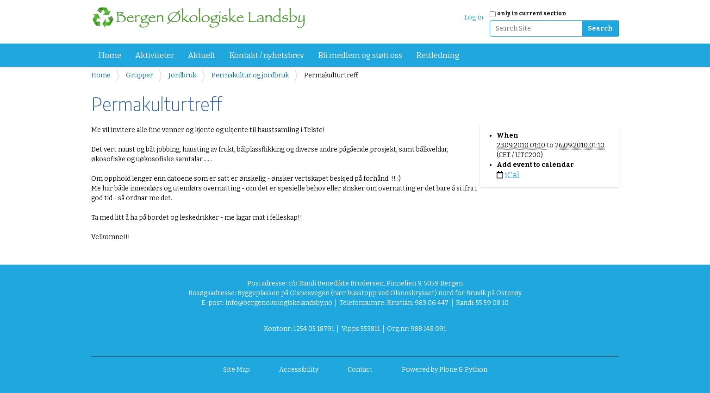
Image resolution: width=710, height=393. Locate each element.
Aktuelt (201, 55)
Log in (473, 17)
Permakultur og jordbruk (250, 75)
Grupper (139, 75)
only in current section (531, 13)
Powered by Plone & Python (444, 370)
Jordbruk (182, 75)
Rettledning (438, 55)
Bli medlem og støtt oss (360, 55)
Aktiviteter (154, 55)
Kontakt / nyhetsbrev (266, 55)
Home (109, 55)
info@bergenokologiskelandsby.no (278, 303)
